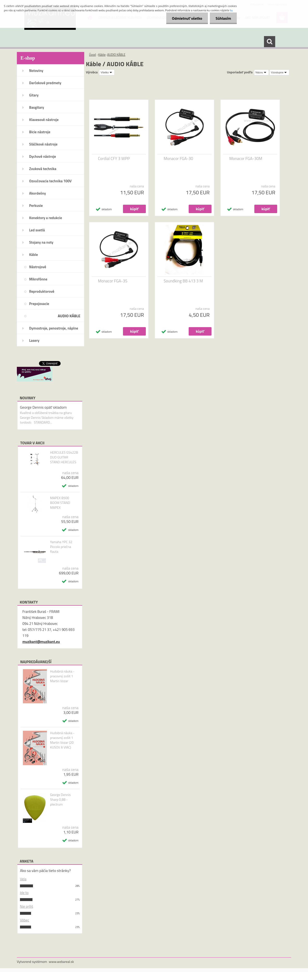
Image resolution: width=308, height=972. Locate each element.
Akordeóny (37, 193)
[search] (269, 41)
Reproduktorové (41, 291)
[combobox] (261, 72)
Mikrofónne (38, 279)
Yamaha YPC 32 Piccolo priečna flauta (61, 547)
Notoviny (36, 70)
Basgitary (36, 107)
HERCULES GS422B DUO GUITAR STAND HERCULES (64, 457)
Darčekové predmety (45, 83)
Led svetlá (37, 230)
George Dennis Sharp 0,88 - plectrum (60, 799)
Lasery (34, 340)
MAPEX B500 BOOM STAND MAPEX (60, 503)
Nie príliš (26, 906)
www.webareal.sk (61, 961)
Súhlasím (223, 18)
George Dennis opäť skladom (43, 407)
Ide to (24, 893)
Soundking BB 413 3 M (183, 281)
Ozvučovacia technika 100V (50, 181)
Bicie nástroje (39, 132)
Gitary (33, 95)
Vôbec (24, 920)
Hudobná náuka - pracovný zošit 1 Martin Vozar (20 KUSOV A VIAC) (62, 740)
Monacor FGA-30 (178, 158)
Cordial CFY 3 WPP (114, 158)
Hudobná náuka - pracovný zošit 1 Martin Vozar (62, 676)
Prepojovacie (39, 303)
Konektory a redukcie (45, 218)
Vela (23, 879)
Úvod (92, 54)
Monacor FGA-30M (245, 158)
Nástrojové (37, 267)
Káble (33, 254)
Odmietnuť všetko (186, 18)
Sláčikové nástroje (43, 144)
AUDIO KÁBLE (69, 316)
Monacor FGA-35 (112, 281)
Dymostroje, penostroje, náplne (53, 328)
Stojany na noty (41, 242)
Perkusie (36, 205)
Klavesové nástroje (43, 119)
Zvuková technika (42, 169)
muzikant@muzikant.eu (41, 641)
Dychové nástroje (42, 156)
